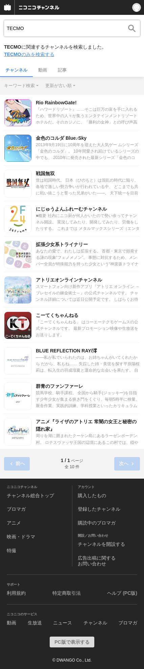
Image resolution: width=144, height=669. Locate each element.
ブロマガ (16, 509)
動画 (42, 70)
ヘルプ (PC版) (122, 593)
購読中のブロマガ (97, 523)
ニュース (62, 622)
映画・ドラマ (21, 536)
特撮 (11, 550)
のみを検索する (29, 54)
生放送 (35, 622)
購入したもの (92, 495)
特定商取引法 (66, 593)
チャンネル (16, 70)
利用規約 (16, 593)
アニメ (14, 523)
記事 (62, 70)
